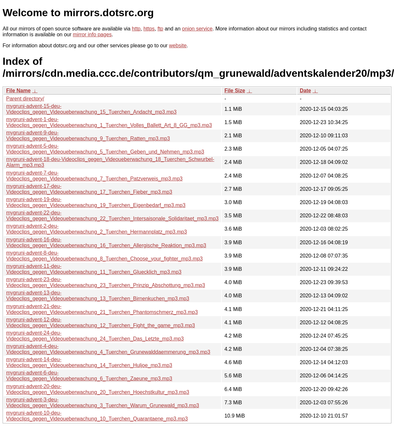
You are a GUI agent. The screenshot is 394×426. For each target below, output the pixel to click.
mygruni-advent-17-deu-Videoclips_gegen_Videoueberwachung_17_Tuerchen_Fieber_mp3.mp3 (89, 189)
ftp (160, 28)
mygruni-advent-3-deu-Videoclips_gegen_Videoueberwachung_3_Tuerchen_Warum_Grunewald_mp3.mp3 (102, 402)
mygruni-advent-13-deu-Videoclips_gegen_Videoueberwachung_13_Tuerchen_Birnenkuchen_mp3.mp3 (97, 295)
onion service (197, 28)
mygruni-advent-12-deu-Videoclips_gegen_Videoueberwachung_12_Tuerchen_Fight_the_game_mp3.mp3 (100, 322)
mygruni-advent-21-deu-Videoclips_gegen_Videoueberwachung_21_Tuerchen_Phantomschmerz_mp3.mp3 (102, 309)
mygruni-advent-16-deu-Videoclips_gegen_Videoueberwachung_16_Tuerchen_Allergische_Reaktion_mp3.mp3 (106, 242)
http (136, 28)
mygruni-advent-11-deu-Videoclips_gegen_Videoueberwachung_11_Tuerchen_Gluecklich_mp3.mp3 (93, 269)
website (177, 45)
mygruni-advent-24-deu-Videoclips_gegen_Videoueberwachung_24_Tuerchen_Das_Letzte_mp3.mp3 (95, 335)
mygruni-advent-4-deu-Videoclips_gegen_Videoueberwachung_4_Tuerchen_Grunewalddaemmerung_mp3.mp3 (108, 349)
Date (305, 90)
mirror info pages (92, 34)
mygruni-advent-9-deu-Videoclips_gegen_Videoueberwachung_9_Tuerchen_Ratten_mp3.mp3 (88, 135)
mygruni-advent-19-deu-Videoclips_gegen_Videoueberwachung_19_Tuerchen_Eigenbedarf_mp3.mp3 (96, 202)
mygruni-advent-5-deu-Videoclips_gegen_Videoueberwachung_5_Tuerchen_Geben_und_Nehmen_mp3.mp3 (105, 149)
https (149, 28)
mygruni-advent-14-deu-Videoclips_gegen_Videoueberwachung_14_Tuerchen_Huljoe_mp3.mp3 (89, 362)
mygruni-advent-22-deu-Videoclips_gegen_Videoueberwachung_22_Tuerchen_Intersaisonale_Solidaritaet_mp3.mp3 (112, 215)
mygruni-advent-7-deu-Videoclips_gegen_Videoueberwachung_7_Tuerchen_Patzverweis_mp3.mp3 (94, 175)
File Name (18, 90)
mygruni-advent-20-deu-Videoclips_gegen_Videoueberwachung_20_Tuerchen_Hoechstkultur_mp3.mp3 (97, 389)
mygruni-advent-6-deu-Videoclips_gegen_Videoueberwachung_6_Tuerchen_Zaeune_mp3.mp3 (89, 375)
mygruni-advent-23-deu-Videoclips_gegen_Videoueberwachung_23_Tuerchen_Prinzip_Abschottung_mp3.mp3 (105, 282)
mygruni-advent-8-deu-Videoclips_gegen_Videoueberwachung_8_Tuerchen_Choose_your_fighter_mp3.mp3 (104, 255)
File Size (234, 90)
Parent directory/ (25, 98)
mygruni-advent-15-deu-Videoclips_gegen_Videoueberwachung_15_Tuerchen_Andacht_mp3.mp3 (91, 109)
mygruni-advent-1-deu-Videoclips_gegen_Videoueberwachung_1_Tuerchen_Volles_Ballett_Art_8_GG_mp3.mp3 (109, 122)
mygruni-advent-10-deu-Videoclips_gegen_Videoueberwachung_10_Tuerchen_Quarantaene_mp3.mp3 (97, 415)
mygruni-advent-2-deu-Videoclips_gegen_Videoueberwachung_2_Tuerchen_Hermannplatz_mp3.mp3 (96, 229)
